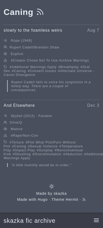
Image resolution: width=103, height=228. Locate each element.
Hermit (72, 199)
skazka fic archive (30, 220)
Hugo (43, 199)
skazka (60, 193)
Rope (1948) (21, 40)
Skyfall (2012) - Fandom (31, 116)
